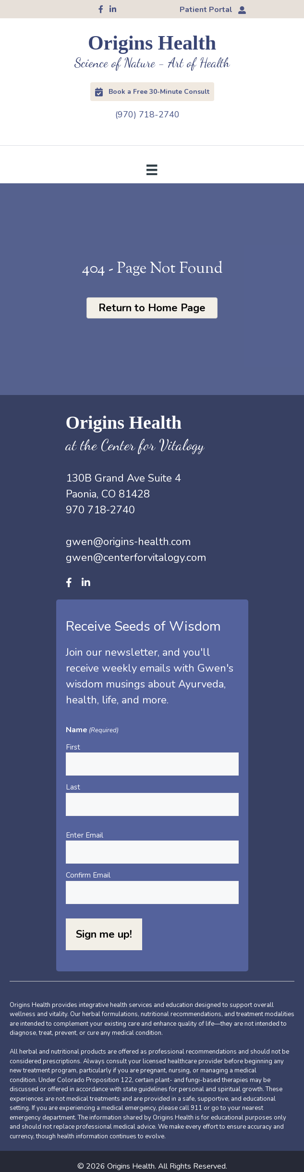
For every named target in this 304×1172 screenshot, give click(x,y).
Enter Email (84, 835)
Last (73, 787)
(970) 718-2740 (147, 114)
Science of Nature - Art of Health (152, 63)
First (73, 747)
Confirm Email (88, 875)
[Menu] (152, 169)
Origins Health (152, 43)
